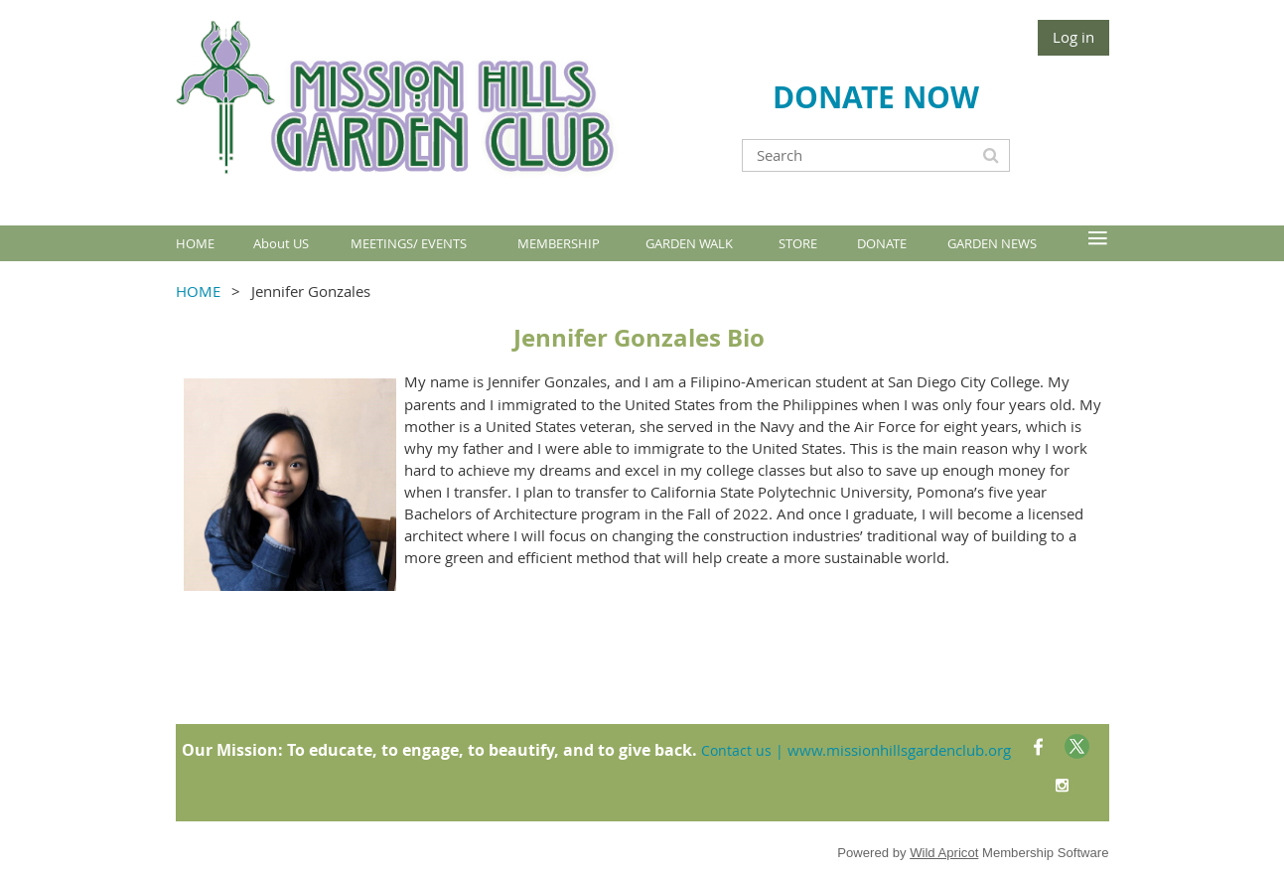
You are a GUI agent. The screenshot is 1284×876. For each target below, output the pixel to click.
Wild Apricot (944, 852)
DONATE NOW (876, 96)
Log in (1073, 37)
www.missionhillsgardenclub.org (899, 750)
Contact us (736, 750)
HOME (198, 291)
